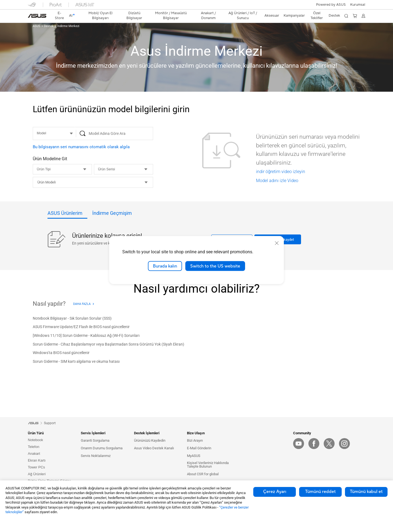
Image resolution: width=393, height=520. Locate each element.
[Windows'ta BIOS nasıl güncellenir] (61, 353)
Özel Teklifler (317, 15)
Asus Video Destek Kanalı (154, 448)
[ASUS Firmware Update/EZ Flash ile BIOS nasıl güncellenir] (81, 327)
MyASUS (193, 455)
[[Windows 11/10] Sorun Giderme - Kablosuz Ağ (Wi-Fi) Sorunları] (86, 335)
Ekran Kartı (37, 460)
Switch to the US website (215, 266)
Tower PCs (36, 467)
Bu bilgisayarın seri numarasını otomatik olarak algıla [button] (81, 146)
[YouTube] (298, 443)
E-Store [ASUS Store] (59, 15)
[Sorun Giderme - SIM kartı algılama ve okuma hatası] (76, 361)
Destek (48, 26)
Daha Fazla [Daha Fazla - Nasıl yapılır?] (82, 304)
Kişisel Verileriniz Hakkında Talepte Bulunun (208, 464)
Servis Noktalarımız (96, 455)
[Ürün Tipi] (62, 169)
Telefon (33, 446)
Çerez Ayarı (274, 491)
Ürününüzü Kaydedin (149, 440)
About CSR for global (203, 474)
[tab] (67, 214)
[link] (37, 16)
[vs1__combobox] (100, 182)
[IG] (344, 443)
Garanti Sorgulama (95, 440)
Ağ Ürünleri (37, 474)
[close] (277, 243)
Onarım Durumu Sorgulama (102, 448)
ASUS (36, 26)
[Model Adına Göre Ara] (114, 133)
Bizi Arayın (195, 440)
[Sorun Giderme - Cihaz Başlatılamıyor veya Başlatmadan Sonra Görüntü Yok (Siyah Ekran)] (108, 344)
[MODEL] (54, 133)
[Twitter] (329, 443)
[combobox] (93, 182)
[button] (357, 4)
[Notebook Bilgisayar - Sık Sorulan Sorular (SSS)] (72, 318)
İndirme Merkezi (67, 26)
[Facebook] (313, 443)
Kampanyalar (294, 15)
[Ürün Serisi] (123, 169)
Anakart (34, 453)
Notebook (35, 440)
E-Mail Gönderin (199, 448)
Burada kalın (165, 266)
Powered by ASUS (331, 5)
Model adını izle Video (277, 180)
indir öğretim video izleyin (280, 171)
